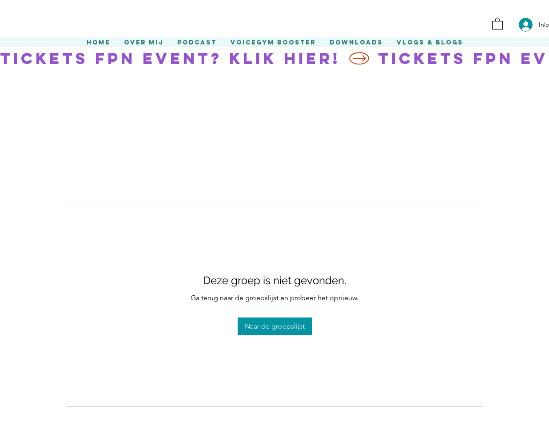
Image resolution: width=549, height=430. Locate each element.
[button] (497, 23)
